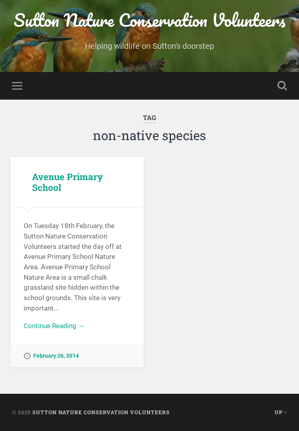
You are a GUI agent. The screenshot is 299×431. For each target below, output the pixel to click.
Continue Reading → (54, 326)
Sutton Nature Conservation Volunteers (149, 20)
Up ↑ (281, 412)
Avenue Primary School (67, 181)
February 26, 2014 (56, 356)
